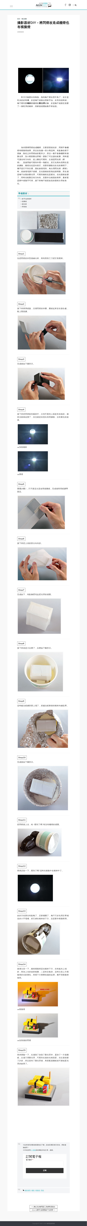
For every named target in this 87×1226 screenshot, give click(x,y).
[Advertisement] (43, 49)
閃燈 (42, 1190)
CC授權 (33, 1150)
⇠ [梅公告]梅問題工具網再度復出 (43, 1207)
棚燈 (33, 1190)
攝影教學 (28, 1190)
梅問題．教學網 (43, 5)
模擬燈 (37, 1190)
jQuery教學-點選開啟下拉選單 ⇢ (43, 1210)
